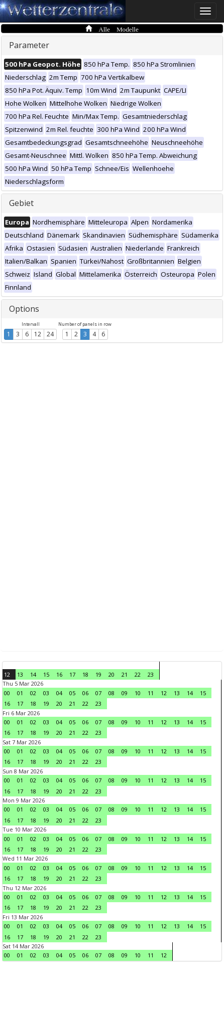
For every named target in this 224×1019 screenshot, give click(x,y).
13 (20, 674)
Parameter (29, 45)
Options (24, 308)
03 (46, 693)
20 (111, 674)
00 (7, 693)
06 (85, 693)
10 (138, 693)
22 (138, 674)
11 (151, 693)
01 (20, 693)
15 (46, 674)
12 (37, 334)
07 (98, 693)
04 (59, 693)
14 (33, 674)
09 (125, 693)
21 (125, 674)
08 (111, 693)
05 (72, 693)
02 (33, 693)
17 (72, 674)
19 (98, 674)
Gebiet (21, 203)
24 (50, 334)
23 (151, 674)
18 (85, 674)
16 (59, 674)
